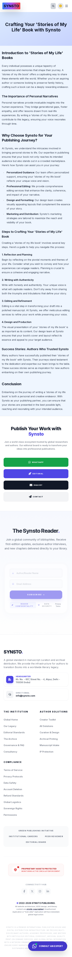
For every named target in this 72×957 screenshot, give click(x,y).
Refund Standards (13, 795)
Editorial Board (36, 842)
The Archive (10, 738)
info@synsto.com (25, 695)
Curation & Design (49, 732)
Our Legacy (10, 726)
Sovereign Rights (13, 808)
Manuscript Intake (49, 745)
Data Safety (10, 782)
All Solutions (46, 726)
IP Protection (46, 751)
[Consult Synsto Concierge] (47, 946)
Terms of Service (13, 770)
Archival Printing (49, 738)
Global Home (11, 719)
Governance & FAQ (14, 745)
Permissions (10, 814)
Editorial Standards (14, 732)
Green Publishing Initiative (36, 831)
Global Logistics (12, 802)
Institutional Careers (23, 836)
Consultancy (10, 751)
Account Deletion (13, 789)
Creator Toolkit (48, 719)
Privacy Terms (58, 612)
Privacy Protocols (13, 776)
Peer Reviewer (54, 836)
